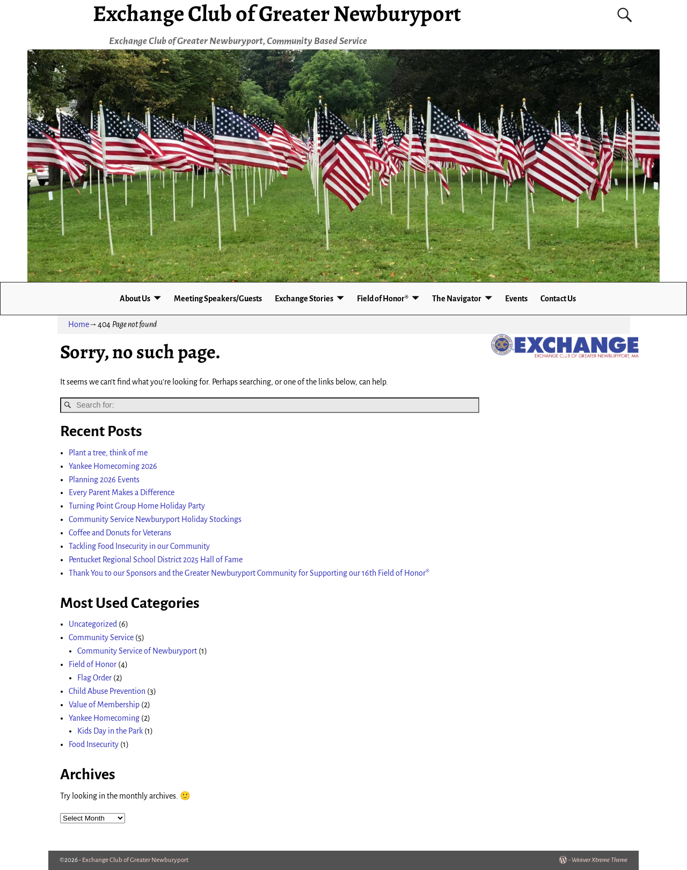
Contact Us (558, 298)
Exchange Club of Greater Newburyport (135, 860)
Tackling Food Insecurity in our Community (139, 546)
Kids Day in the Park (110, 731)
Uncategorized (93, 624)
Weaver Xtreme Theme (599, 860)
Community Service (101, 637)
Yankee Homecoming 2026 (113, 466)
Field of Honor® (382, 298)
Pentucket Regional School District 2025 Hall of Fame (156, 559)
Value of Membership (104, 704)
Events (516, 298)
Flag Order (94, 677)
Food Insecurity (94, 744)
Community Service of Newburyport (137, 651)
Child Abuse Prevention (107, 691)
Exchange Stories (304, 298)
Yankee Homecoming (104, 718)
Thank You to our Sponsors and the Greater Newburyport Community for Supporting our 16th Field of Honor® (249, 573)
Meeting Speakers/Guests (218, 298)
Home (78, 324)
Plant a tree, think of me (108, 452)
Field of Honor (92, 664)
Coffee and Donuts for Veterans (120, 532)
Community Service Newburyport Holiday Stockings (155, 519)
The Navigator (456, 298)
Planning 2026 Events (104, 479)
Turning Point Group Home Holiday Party (137, 506)
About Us (135, 298)
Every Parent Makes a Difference (121, 492)
